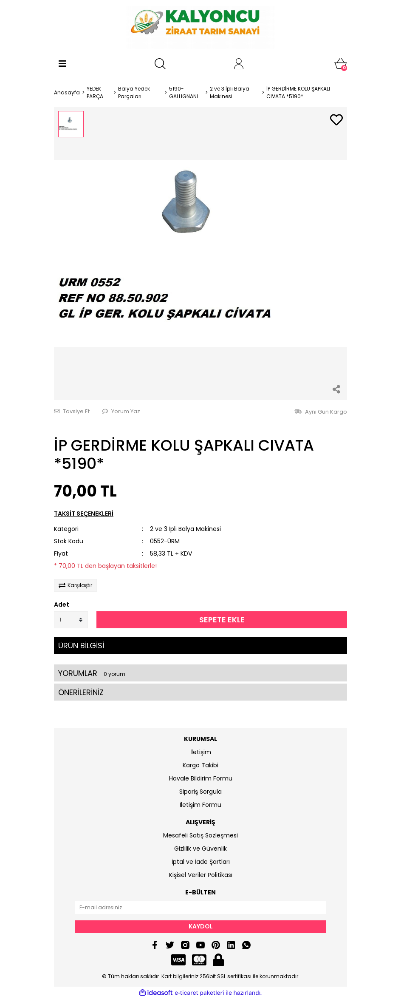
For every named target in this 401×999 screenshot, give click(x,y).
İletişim (200, 752)
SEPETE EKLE (222, 619)
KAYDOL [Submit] (201, 926)
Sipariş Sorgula (200, 791)
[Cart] (340, 63)
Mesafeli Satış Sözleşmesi (200, 835)
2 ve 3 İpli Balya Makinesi (185, 529)
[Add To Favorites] (336, 120)
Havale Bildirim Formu (200, 778)
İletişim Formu (200, 804)
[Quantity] (71, 619)
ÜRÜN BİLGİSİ (81, 645)
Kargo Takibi (200, 765)
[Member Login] (238, 63)
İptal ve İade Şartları (201, 861)
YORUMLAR (91, 673)
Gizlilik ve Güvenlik (200, 848)
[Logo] (200, 27)
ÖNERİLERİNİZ (81, 692)
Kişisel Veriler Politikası (200, 875)
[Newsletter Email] (200, 907)
